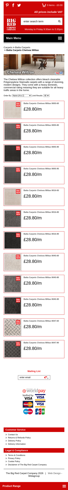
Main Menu (34, 38)
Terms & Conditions (16, 455)
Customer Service (15, 429)
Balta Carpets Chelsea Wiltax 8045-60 (41, 256)
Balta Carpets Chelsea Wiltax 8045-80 (41, 277)
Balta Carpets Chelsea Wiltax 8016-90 (41, 234)
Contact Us (13, 434)
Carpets (8, 47)
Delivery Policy (14, 441)
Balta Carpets (22, 47)
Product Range (34, 486)
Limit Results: (37, 96)
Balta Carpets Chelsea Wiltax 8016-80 (41, 212)
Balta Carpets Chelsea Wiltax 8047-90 (41, 343)
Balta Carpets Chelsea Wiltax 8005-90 (41, 147)
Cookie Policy (14, 461)
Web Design (54, 473)
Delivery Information (17, 444)
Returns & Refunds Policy (19, 438)
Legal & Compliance (16, 450)
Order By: (8, 96)
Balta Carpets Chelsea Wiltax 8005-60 (41, 103)
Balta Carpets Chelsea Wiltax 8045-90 (41, 299)
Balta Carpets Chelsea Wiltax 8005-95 (41, 169)
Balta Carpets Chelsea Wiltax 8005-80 (41, 125)
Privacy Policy (14, 458)
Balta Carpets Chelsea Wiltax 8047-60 (41, 321)
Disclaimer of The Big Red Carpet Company (27, 465)
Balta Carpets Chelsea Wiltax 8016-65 (41, 190)
